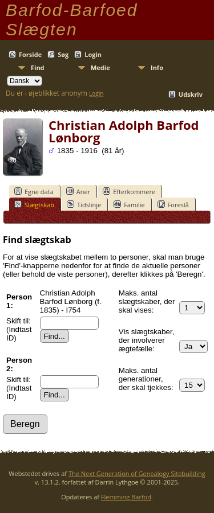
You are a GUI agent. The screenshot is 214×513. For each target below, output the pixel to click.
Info (157, 67)
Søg (63, 54)
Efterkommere (129, 191)
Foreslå (173, 204)
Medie (100, 67)
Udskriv (191, 94)
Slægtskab (34, 204)
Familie (129, 204)
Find (38, 67)
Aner (78, 191)
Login (93, 54)
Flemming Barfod (126, 497)
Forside (30, 54)
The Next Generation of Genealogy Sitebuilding (136, 473)
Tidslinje (84, 204)
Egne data (34, 191)
